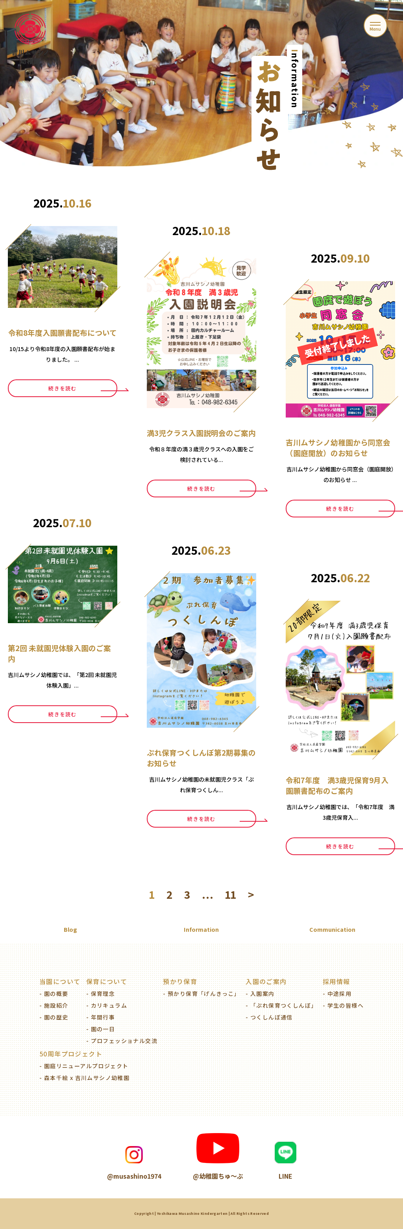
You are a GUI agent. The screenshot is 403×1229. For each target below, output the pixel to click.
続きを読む (62, 388)
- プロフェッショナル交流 (121, 1041)
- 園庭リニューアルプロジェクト (83, 1066)
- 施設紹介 (53, 1005)
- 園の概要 (53, 993)
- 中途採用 (337, 993)
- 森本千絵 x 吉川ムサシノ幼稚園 (84, 1078)
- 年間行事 (100, 1017)
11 (230, 894)
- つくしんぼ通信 (269, 1017)
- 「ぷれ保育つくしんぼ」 (281, 1005)
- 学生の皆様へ (343, 1005)
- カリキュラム (106, 1005)
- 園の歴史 (53, 1017)
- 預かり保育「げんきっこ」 (201, 993)
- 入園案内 (260, 993)
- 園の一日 (100, 1029)
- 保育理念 (100, 993)
